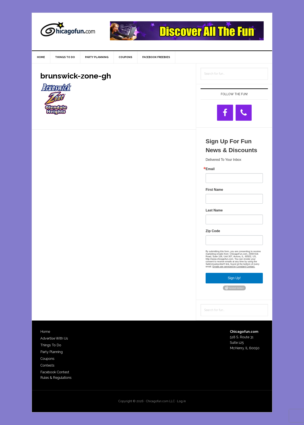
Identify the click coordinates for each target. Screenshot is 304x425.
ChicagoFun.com (67, 30)
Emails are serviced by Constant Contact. (233, 266)
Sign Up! (234, 278)
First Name (214, 189)
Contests (47, 365)
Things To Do (50, 345)
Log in (181, 401)
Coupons (47, 359)
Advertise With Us (54, 338)
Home (45, 332)
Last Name (214, 210)
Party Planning (51, 352)
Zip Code (213, 231)
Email (210, 169)
